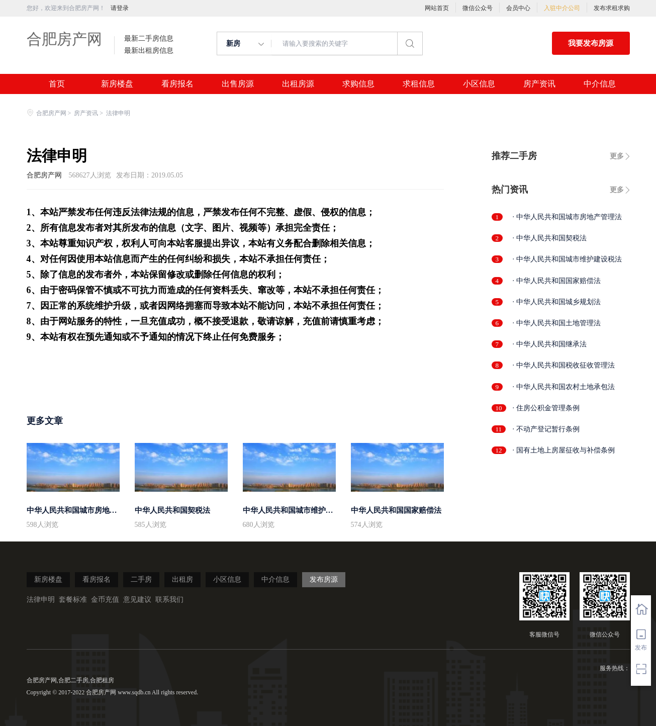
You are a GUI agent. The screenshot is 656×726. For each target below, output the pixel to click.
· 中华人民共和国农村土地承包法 (564, 387)
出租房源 (298, 84)
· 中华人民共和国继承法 (550, 344)
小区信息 (479, 84)
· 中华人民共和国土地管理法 (557, 323)
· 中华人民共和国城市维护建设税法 (567, 259)
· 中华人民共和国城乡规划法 (557, 302)
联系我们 (169, 599)
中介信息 (600, 84)
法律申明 (41, 599)
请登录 (120, 8)
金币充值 (105, 599)
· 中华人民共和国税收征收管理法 (564, 365)
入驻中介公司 (562, 8)
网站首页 (437, 8)
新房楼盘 (117, 84)
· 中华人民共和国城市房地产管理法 (567, 217)
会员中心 (518, 8)
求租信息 (419, 84)
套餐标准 (73, 599)
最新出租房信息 (148, 50)
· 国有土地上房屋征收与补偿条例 (564, 450)
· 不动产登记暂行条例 (546, 429)
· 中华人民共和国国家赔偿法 (557, 281)
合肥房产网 (64, 39)
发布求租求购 (612, 8)
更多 (617, 156)
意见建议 (137, 599)
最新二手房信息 (148, 38)
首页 (57, 84)
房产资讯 (539, 84)
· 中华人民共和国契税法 (550, 238)
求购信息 (358, 84)
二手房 (141, 579)
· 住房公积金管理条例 (546, 408)
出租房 (182, 579)
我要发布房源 (590, 43)
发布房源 (324, 579)
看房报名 (177, 84)
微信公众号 (477, 8)
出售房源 (238, 84)
